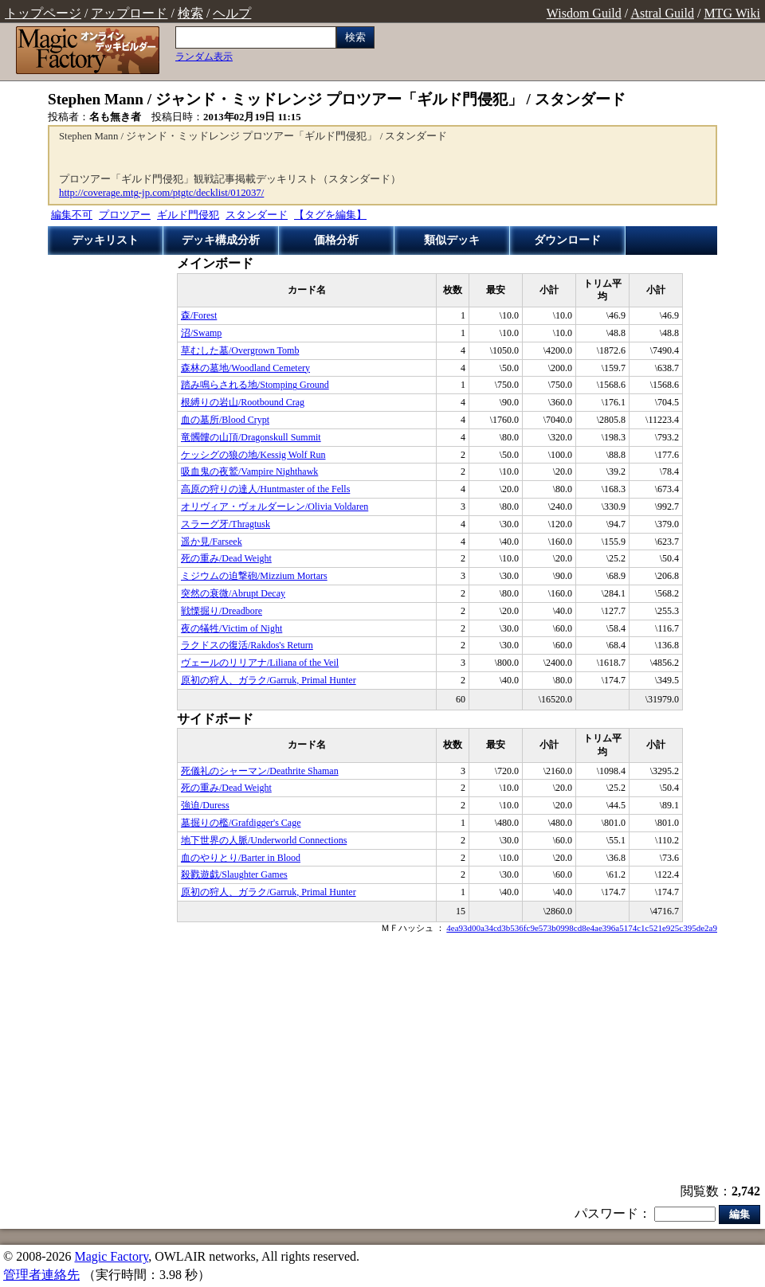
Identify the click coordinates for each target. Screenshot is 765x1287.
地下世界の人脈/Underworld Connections (264, 840)
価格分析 (336, 240)
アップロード (129, 13)
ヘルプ (232, 13)
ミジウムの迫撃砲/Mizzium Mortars (254, 575)
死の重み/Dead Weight (226, 558)
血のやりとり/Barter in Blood (240, 857)
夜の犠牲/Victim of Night (231, 628)
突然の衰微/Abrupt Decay (233, 593)
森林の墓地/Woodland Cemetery (245, 368)
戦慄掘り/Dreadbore (221, 610)
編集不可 (71, 215)
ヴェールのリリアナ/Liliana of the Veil (260, 662)
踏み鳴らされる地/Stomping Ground (255, 384)
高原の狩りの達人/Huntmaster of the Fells (265, 489)
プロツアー (125, 215)
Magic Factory (111, 1256)
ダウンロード (567, 240)
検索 (190, 13)
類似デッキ (452, 240)
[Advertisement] (382, 1060)
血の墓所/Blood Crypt (225, 419)
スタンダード (257, 215)
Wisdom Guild (584, 13)
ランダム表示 (204, 56)
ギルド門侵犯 (188, 215)
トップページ (43, 13)
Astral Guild (662, 13)
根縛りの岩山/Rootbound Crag (242, 402)
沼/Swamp (201, 332)
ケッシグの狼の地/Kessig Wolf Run (253, 454)
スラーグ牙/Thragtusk (225, 524)
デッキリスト (105, 240)
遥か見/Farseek (211, 541)
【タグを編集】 (330, 215)
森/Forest (199, 315)
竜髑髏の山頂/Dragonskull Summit (251, 437)
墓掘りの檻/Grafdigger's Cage (240, 822)
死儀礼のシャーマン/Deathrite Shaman (260, 771)
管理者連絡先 (41, 1274)
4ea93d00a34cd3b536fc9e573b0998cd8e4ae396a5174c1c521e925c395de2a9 (581, 928)
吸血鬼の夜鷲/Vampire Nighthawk (249, 471)
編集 (739, 1214)
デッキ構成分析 (221, 240)
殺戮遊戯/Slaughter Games (234, 874)
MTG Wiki (732, 13)
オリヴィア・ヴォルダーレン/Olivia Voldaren (274, 506)
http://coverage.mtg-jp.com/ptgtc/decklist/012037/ (161, 192)
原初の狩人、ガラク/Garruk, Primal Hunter (268, 680)
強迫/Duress (205, 805)
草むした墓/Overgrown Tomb (240, 350)
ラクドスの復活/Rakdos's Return (247, 645)
